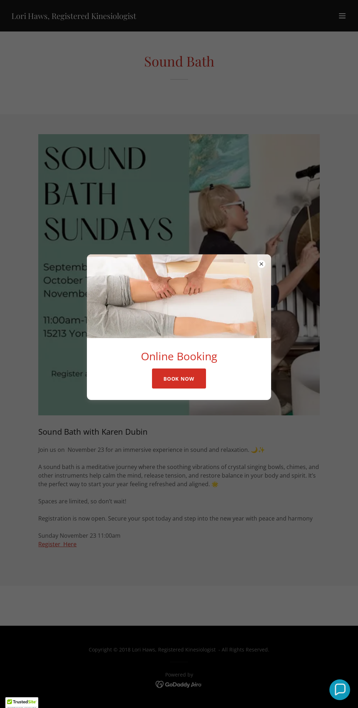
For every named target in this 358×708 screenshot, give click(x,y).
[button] (339, 689)
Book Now (179, 378)
